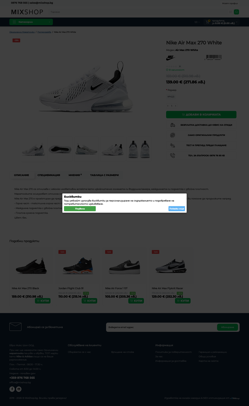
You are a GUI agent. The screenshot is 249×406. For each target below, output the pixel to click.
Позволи (80, 208)
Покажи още (176, 208)
